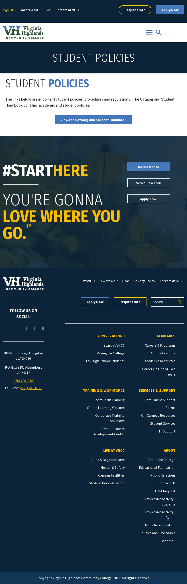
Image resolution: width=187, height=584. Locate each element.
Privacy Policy (144, 281)
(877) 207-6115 (31, 388)
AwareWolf (29, 10)
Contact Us (167, 483)
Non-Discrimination (160, 525)
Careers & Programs (160, 345)
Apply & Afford (111, 336)
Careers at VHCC (67, 10)
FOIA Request (165, 491)
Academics (166, 336)
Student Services (162, 423)
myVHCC (9, 10)
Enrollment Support (159, 400)
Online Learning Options (106, 407)
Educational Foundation (157, 467)
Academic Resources (160, 361)
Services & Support (157, 390)
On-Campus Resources (158, 415)
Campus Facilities (111, 475)
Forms (170, 407)
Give (46, 10)
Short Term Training (109, 400)
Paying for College (111, 353)
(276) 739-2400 (23, 380)
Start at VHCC (114, 345)
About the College (161, 459)
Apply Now (170, 10)
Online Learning (163, 353)
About (169, 450)
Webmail (168, 541)
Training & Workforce (104, 390)
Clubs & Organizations (108, 459)
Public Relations (162, 475)
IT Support (167, 431)
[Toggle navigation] (149, 32)
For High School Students (105, 361)
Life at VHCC (114, 450)
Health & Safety (113, 467)
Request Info (135, 10)
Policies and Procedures (157, 533)
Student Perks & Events (107, 483)
